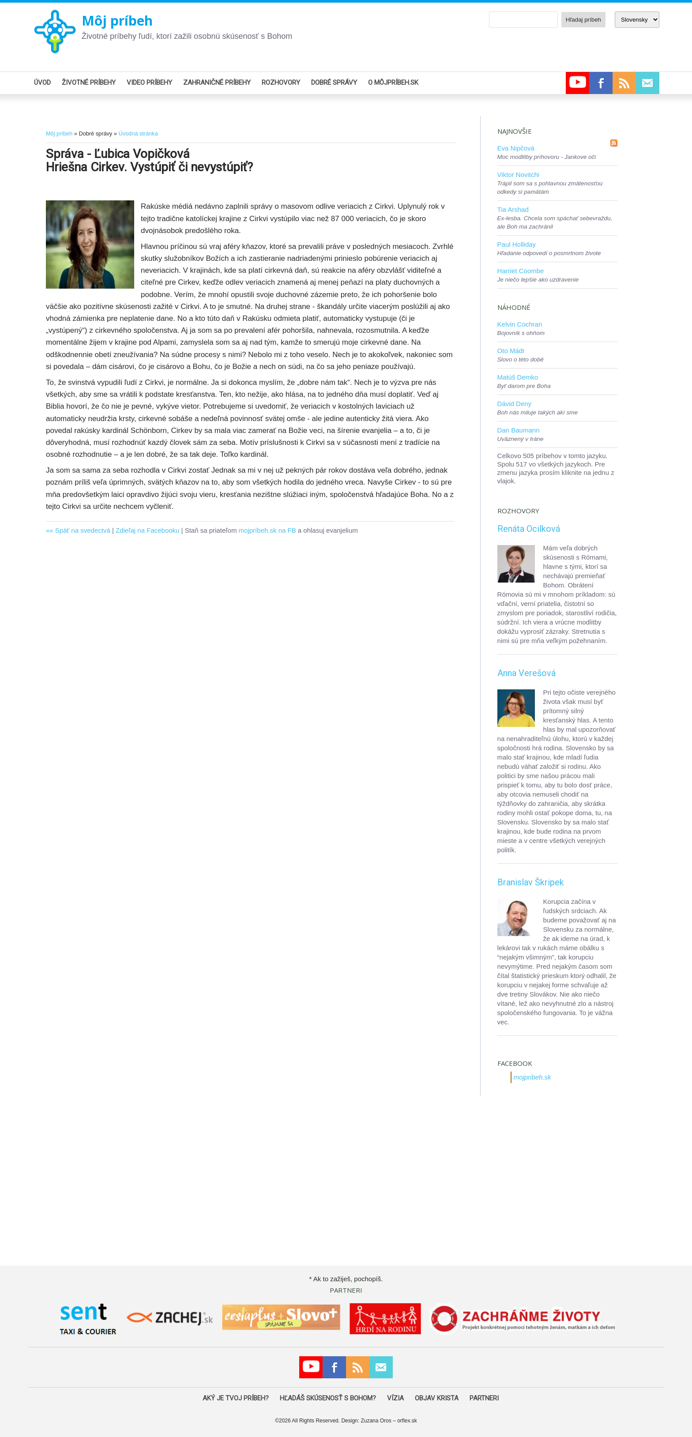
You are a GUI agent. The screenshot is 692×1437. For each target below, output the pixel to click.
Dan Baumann (518, 430)
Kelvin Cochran (519, 324)
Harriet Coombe (520, 271)
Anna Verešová (526, 673)
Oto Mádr (511, 350)
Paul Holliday (516, 244)
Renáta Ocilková (528, 528)
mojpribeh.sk (532, 1077)
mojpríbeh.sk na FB (267, 530)
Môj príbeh (117, 20)
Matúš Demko (517, 377)
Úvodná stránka (138, 133)
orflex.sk (407, 1421)
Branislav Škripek (530, 882)
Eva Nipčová (515, 148)
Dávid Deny (514, 403)
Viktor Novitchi (518, 174)
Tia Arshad (513, 209)
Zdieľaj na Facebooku (147, 530)
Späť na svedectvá (82, 530)
